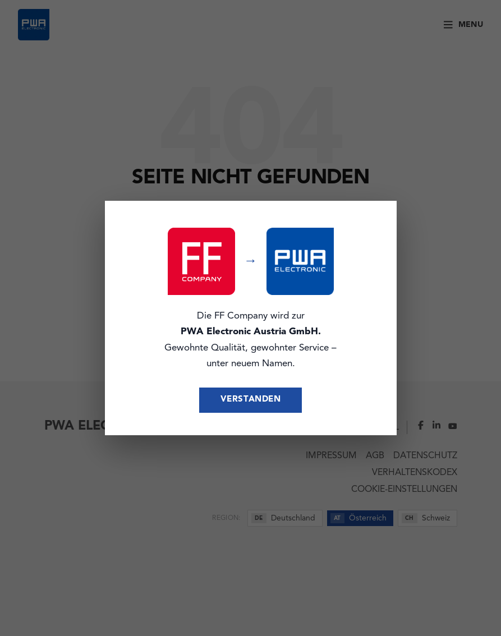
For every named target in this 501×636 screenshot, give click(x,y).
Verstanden (250, 399)
